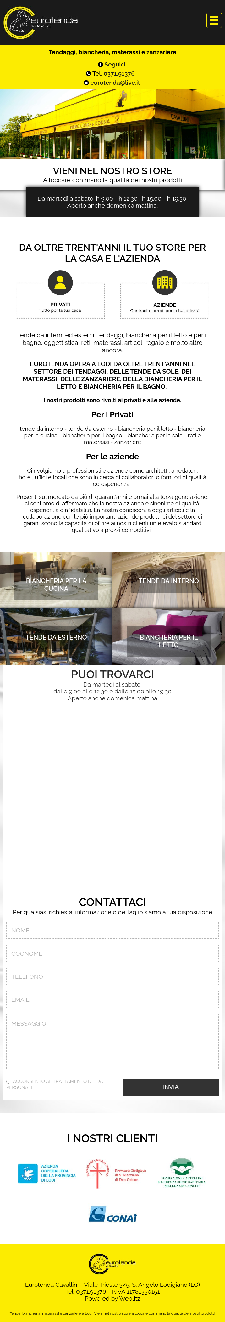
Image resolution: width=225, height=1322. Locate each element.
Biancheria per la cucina (56, 584)
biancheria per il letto (145, 428)
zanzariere (127, 442)
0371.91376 (119, 73)
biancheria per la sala (155, 435)
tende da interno (41, 428)
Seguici (115, 64)
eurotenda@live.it (115, 82)
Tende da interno (169, 581)
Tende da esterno (56, 637)
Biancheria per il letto (169, 641)
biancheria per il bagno (92, 435)
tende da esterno (90, 428)
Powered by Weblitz (112, 1298)
